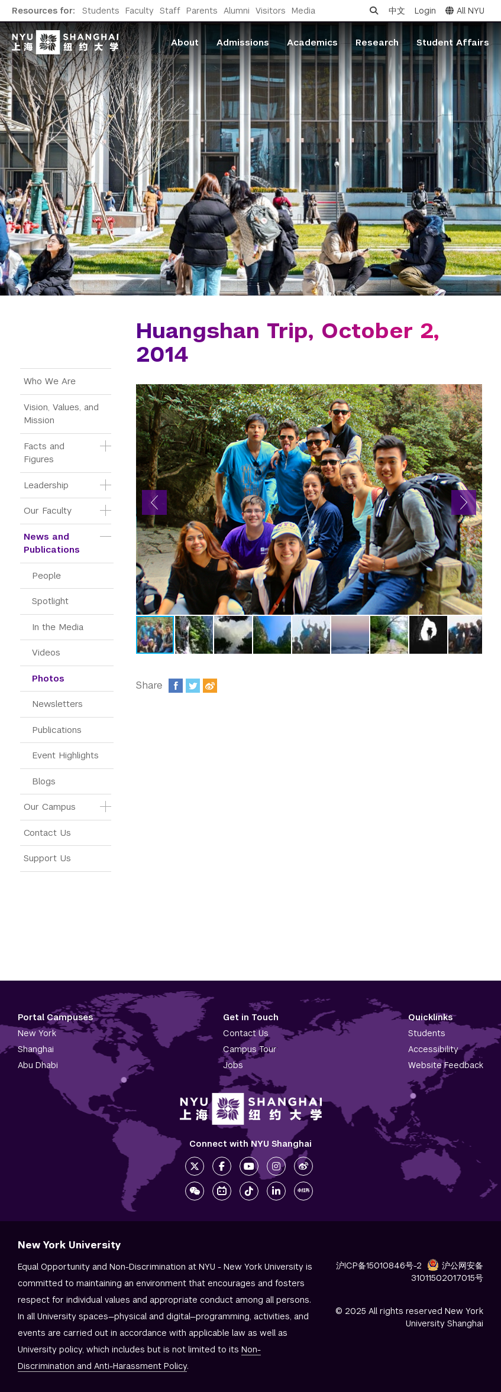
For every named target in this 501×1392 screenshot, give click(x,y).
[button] (154, 502)
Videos (46, 652)
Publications (57, 729)
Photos (48, 678)
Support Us (47, 858)
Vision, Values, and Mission (63, 413)
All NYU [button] (464, 10)
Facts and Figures (45, 452)
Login (425, 10)
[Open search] (374, 10)
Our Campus (50, 806)
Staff (170, 10)
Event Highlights (65, 755)
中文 (397, 10)
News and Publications (52, 543)
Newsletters (57, 703)
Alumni (237, 10)
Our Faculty (48, 510)
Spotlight (50, 600)
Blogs (44, 781)
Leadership (46, 485)
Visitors (271, 10)
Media (303, 10)
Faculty (139, 10)
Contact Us (47, 832)
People (46, 575)
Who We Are (50, 381)
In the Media (57, 626)
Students (100, 10)
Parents (202, 10)
